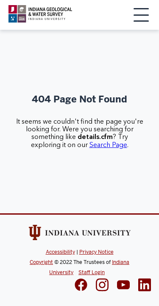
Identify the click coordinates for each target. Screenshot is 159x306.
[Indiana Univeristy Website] (80, 234)
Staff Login (91, 272)
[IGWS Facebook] (81, 285)
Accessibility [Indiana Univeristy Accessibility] (60, 252)
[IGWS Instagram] (102, 286)
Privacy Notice (96, 252)
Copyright (41, 262)
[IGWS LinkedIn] (123, 285)
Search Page (108, 145)
